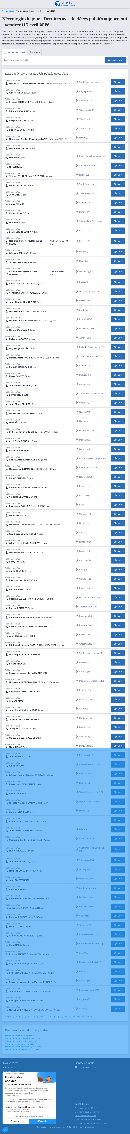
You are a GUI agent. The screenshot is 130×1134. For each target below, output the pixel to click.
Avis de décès (8, 11)
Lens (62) (81, 971)
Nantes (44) (82, 421)
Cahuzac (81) (83, 579)
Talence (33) (83, 925)
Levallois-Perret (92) (87, 990)
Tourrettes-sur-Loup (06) (89, 792)
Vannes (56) (82, 119)
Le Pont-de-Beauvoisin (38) (90, 156)
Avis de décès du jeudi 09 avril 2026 (21, 1036)
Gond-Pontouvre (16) (87, 291)
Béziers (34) (83, 727)
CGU (75, 1127)
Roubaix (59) (83, 495)
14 (58, 1016)
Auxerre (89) (83, 337)
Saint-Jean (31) (84, 310)
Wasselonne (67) (85, 110)
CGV (69, 1127)
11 (46, 1016)
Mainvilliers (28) (84, 328)
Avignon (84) (83, 999)
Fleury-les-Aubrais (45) (88, 962)
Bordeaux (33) (83, 699)
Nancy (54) (82, 810)
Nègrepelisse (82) (85, 430)
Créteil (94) (82, 449)
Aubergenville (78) (86, 606)
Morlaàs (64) (83, 439)
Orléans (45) (83, 271)
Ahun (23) (81, 532)
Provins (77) (82, 251)
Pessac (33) (82, 230)
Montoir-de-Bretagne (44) (89, 681)
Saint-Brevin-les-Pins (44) (89, 943)
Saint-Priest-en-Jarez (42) (89, 82)
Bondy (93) (82, 212)
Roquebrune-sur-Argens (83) (90, 458)
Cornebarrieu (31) (85, 838)
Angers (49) (82, 384)
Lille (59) (81, 569)
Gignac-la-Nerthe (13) (87, 801)
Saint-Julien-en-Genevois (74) (91, 393)
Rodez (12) (82, 174)
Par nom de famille (14, 52)
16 (66, 1016)
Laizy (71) (81, 504)
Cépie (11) (82, 915)
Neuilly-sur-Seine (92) (87, 597)
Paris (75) (81, 282)
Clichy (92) (82, 1008)
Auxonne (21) (83, 560)
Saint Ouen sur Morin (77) (89, 356)
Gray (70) (81, 708)
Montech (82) (83, 319)
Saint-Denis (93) (84, 184)
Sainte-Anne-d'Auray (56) (89, 653)
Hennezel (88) (84, 878)
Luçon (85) (82, 402)
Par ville (34, 52)
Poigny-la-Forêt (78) (87, 934)
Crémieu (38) (83, 514)
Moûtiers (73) (83, 690)
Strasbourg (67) (84, 193)
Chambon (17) (83, 100)
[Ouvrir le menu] (4, 4)
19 (78, 1016)
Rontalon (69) (83, 541)
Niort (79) (81, 137)
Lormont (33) (83, 625)
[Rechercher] (115, 60)
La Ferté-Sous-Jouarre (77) (90, 347)
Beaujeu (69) (83, 375)
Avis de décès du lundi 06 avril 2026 (21, 1044)
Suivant (88, 1016)
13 (54, 1016)
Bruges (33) (82, 662)
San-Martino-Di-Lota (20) (89, 221)
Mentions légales (86, 1127)
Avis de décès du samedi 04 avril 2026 (22, 1049)
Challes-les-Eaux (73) (87, 764)
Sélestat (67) (83, 773)
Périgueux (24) (84, 745)
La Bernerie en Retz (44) (88, 467)
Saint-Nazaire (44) (85, 128)
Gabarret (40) (83, 643)
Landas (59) (82, 588)
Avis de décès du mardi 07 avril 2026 (21, 1041)
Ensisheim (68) (84, 616)
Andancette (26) (85, 165)
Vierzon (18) (83, 202)
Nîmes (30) (82, 523)
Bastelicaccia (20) (85, 906)
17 (70, 1016)
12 (49, 1016)
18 (74, 1016)
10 (41, 1016)
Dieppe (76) (82, 551)
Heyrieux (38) (83, 477)
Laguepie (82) (83, 91)
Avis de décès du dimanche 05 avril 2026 (23, 1047)
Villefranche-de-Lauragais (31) (89, 849)
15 (62, 1016)
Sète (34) (81, 953)
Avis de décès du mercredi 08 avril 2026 (22, 1038)
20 (83, 1016)
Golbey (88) (83, 869)
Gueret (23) (82, 412)
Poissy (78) (82, 241)
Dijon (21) (81, 261)
